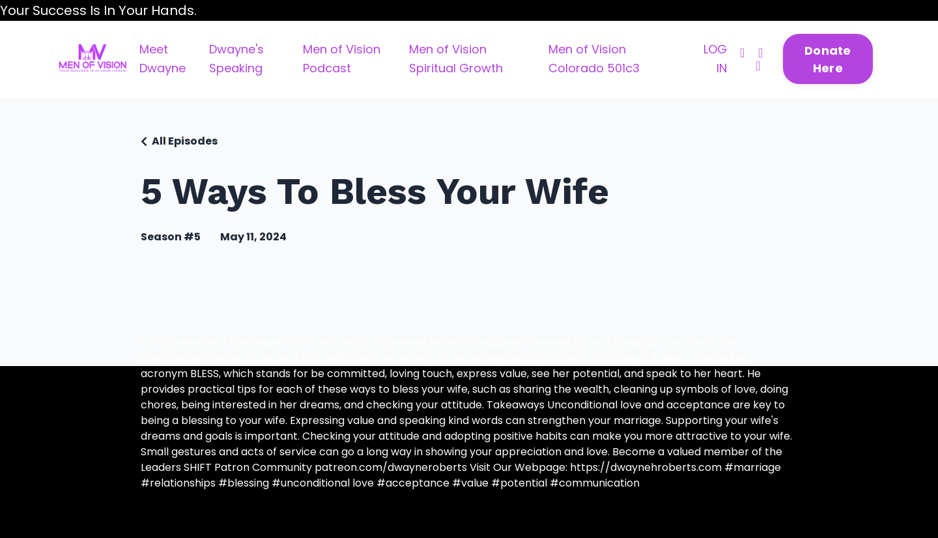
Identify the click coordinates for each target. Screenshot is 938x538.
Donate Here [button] (827, 59)
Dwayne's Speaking (236, 58)
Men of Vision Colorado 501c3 (594, 58)
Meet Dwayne (162, 58)
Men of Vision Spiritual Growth (456, 58)
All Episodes (185, 141)
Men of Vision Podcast (341, 58)
